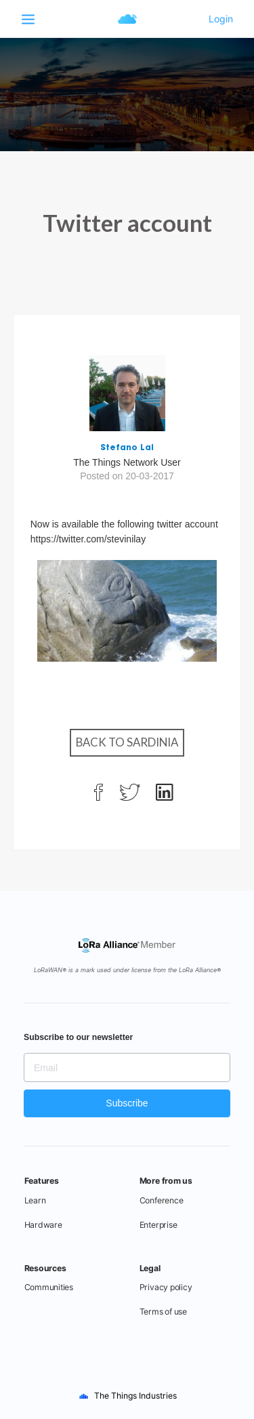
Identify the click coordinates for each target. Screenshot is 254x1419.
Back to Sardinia (127, 742)
